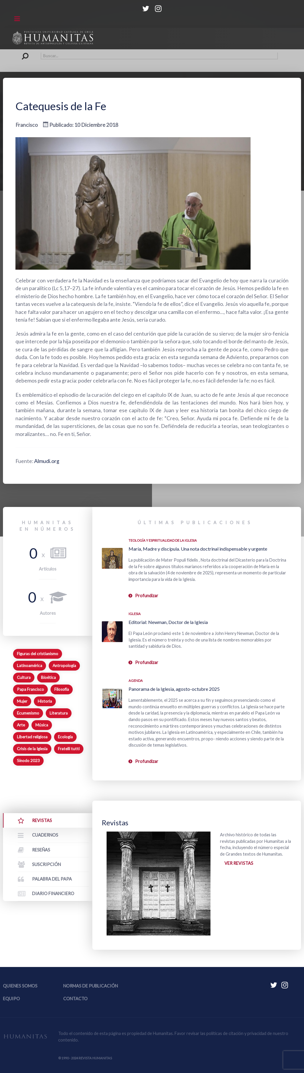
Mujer (22, 701)
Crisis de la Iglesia (32, 748)
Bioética (48, 677)
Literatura (59, 713)
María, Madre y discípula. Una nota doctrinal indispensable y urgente (198, 548)
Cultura (24, 677)
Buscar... (26, 52)
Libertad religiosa (32, 736)
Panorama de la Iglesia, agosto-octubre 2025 (174, 689)
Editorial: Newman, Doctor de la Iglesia (168, 622)
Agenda (136, 680)
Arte (21, 725)
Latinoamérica (29, 665)
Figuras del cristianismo (37, 653)
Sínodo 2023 (28, 760)
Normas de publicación (90, 985)
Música (41, 725)
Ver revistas (238, 863)
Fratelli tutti (69, 748)
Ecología (65, 736)
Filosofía (61, 689)
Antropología (64, 665)
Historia (45, 701)
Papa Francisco (30, 689)
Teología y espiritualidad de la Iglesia (163, 540)
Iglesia (135, 614)
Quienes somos (20, 985)
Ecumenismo (28, 713)
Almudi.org (46, 461)
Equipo (11, 998)
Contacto (75, 998)
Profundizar (146, 595)
